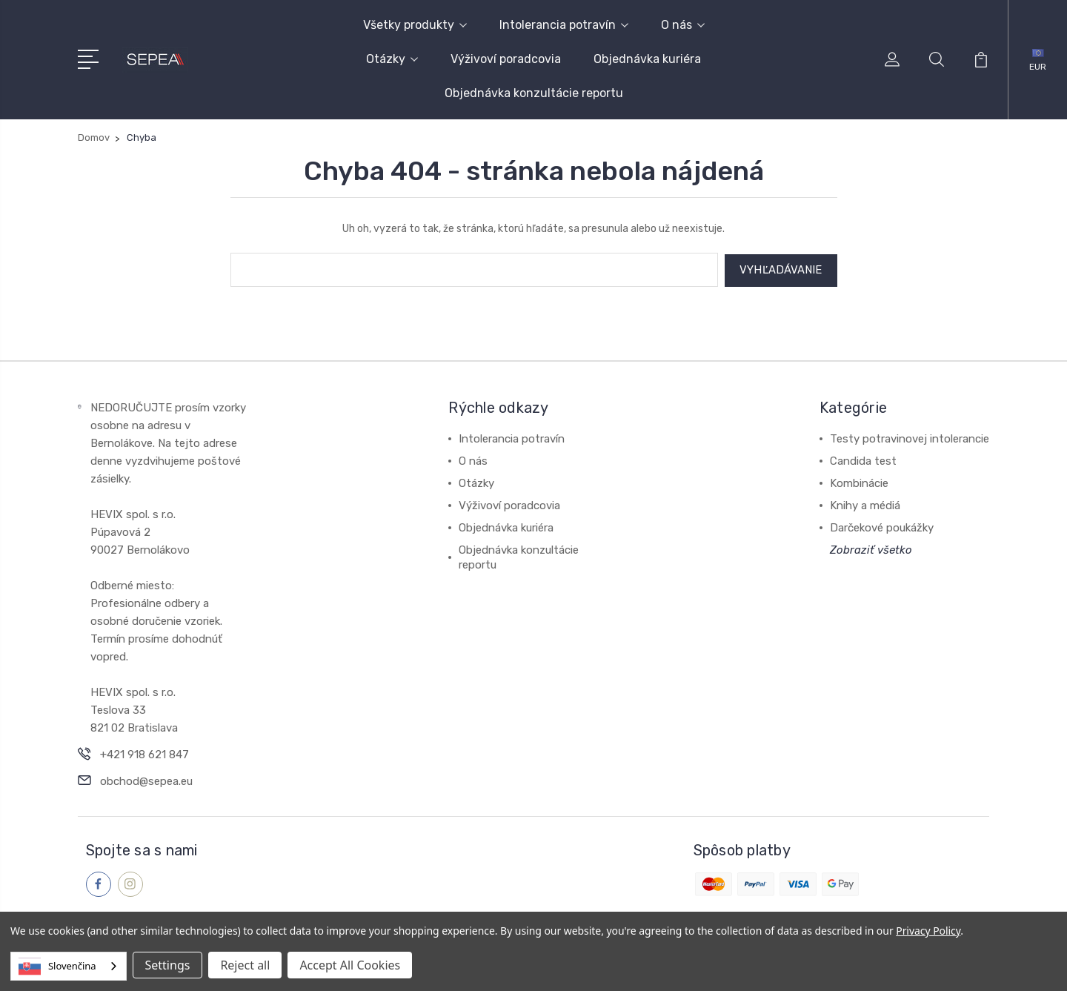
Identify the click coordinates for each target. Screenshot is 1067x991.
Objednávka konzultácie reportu (534, 93)
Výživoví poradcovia (506, 59)
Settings (167, 965)
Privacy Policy (928, 931)
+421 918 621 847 (144, 753)
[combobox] (68, 966)
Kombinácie (859, 481)
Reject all (245, 965)
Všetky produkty (415, 25)
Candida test (863, 459)
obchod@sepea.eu (146, 779)
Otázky (392, 59)
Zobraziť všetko (871, 548)
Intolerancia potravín (563, 25)
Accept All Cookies (349, 965)
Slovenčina (57, 966)
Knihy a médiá (865, 504)
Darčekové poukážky (882, 526)
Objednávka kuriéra (647, 59)
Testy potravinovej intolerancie (909, 437)
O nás (683, 25)
